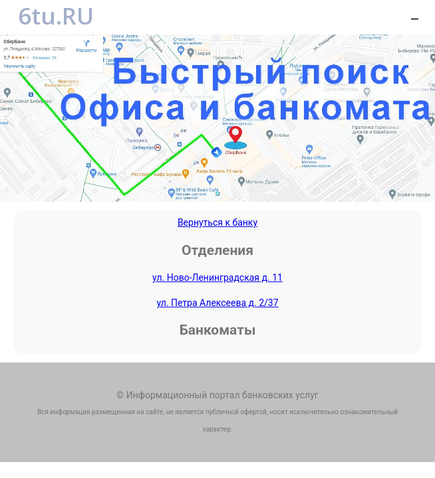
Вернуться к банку (217, 222)
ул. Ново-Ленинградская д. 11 (217, 277)
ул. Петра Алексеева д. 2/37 (217, 302)
